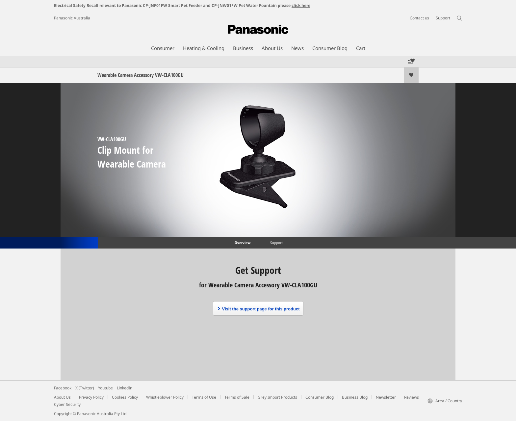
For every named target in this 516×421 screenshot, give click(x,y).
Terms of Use (204, 397)
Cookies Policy (125, 397)
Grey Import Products (277, 397)
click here (301, 5)
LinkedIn (124, 388)
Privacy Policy (91, 397)
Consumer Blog (319, 397)
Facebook (62, 388)
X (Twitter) (84, 388)
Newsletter (386, 397)
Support (276, 242)
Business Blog (355, 397)
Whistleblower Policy (165, 397)
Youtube (105, 388)
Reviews (411, 397)
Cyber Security (67, 404)
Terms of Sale (236, 397)
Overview (242, 242)
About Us (62, 397)
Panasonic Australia (72, 18)
